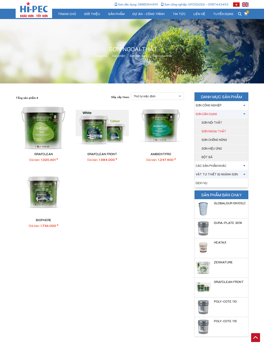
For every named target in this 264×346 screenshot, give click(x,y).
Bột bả (207, 157)
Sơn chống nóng (214, 140)
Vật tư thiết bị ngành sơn (221, 174)
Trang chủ (67, 14)
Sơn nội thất (212, 122)
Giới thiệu (92, 14)
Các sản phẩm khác (221, 166)
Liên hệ (199, 14)
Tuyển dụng (223, 14)
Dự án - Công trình (148, 14)
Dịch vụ (201, 183)
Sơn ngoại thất (214, 131)
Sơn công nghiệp (221, 105)
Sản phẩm (116, 14)
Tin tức (179, 14)
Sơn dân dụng (221, 114)
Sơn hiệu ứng (212, 148)
